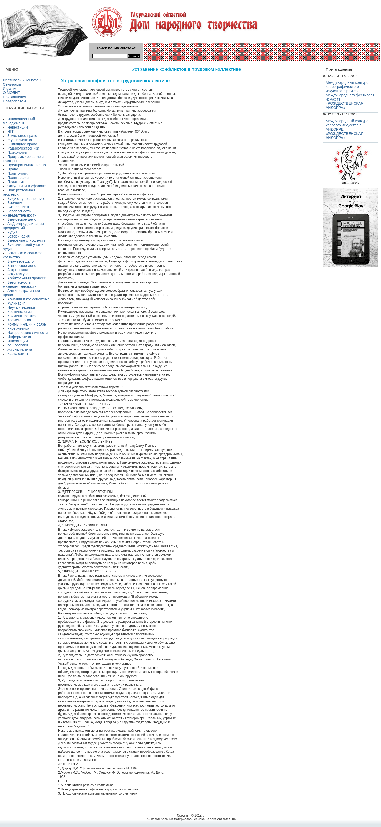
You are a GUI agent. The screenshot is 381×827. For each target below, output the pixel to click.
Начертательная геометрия (19, 192)
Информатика (19, 337)
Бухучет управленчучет (27, 198)
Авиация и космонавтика (28, 299)
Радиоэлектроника (23, 148)
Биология (15, 203)
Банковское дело (21, 219)
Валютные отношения (26, 240)
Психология (17, 152)
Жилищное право (22, 144)
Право (12, 169)
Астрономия (17, 270)
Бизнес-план (18, 207)
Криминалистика (21, 316)
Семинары (12, 84)
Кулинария (16, 303)
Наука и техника (21, 307)
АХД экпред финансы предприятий (23, 226)
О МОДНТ (11, 93)
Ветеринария (18, 236)
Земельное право (22, 136)
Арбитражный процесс (26, 278)
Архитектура (18, 274)
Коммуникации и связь (26, 324)
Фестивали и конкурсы (22, 80)
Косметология (19, 320)
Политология (18, 173)
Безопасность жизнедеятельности (19, 213)
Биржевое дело (20, 261)
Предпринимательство (26, 165)
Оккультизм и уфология (27, 186)
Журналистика (19, 140)
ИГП (11, 131)
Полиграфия (18, 177)
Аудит (12, 232)
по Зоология (17, 345)
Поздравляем (14, 101)
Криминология (19, 312)
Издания (10, 88)
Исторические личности (27, 332)
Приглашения (14, 97)
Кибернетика (18, 328)
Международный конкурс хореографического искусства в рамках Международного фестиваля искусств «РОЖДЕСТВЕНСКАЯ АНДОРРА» (350, 95)
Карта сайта (17, 353)
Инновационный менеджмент (19, 121)
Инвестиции (17, 127)
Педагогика (16, 182)
